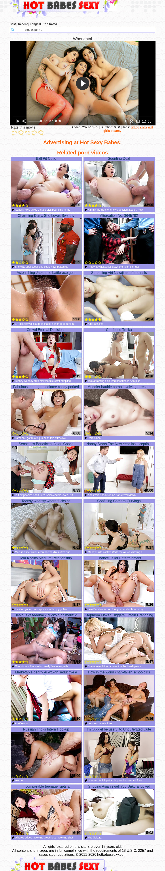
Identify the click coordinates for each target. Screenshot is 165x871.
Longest (35, 24)
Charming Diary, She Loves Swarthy (46, 239)
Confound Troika (119, 353)
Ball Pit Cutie (46, 182)
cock (143, 127)
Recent (23, 24)
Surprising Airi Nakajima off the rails (119, 296)
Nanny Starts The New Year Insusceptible (119, 467)
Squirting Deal (119, 182)
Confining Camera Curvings (119, 524)
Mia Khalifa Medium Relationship (46, 581)
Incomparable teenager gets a (46, 809)
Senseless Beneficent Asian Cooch (46, 467)
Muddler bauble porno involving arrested (119, 410)
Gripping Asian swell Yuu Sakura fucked (119, 809)
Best (13, 24)
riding (135, 127)
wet (150, 127)
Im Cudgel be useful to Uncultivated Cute (119, 752)
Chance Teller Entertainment (119, 581)
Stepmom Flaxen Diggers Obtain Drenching (119, 638)
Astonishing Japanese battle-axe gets (46, 296)
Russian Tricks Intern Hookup (46, 752)
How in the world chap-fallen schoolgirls (119, 695)
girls (106, 131)
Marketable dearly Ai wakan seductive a (46, 695)
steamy (116, 131)
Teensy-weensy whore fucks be (46, 524)
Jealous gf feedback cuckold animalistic (46, 638)
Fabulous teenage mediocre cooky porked (46, 410)
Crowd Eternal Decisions (46, 353)
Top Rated (50, 24)
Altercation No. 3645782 (119, 239)
